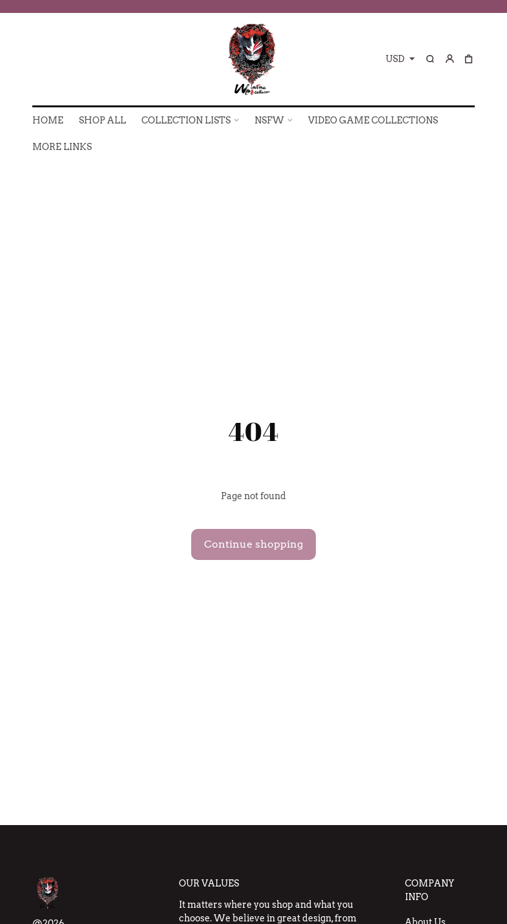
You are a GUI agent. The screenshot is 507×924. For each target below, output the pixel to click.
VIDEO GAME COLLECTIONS (373, 120)
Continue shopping (253, 544)
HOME (47, 120)
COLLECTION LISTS (186, 120)
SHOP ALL (102, 120)
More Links (62, 147)
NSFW (269, 120)
